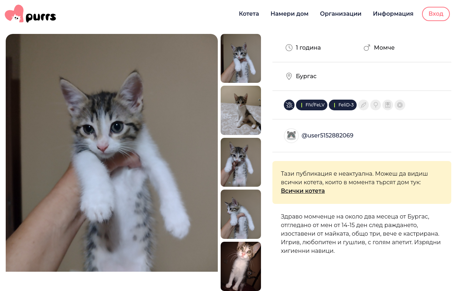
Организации (340, 13)
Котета (249, 13)
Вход (435, 13)
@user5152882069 (327, 135)
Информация (393, 13)
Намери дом (290, 13)
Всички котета (303, 190)
